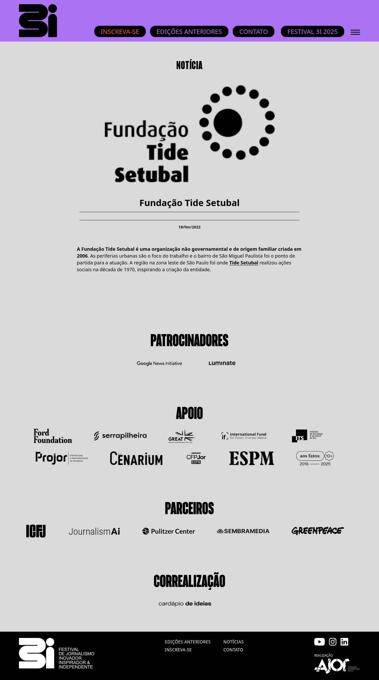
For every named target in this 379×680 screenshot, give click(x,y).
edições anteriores (188, 642)
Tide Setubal (243, 262)
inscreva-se (178, 650)
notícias (233, 642)
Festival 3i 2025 (312, 31)
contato (233, 650)
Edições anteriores (189, 31)
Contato (253, 31)
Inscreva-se (120, 31)
